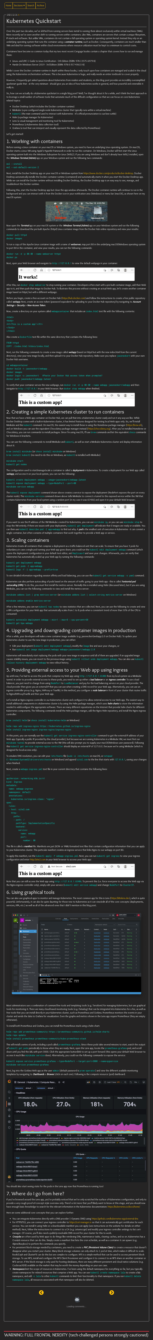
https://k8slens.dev (120, 898)
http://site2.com (38, 859)
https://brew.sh (134, 425)
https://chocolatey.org (99, 428)
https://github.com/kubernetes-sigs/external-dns (115, 1218)
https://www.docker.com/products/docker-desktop (108, 173)
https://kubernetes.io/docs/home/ (124, 1206)
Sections (19, 5)
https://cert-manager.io (80, 1222)
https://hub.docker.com (73, 298)
